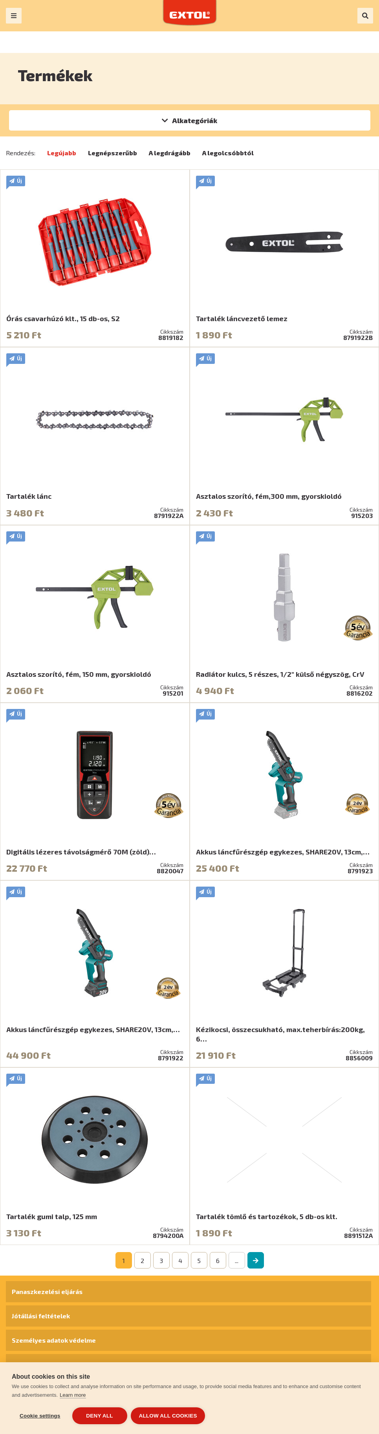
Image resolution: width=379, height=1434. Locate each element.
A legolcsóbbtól (228, 152)
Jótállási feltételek (41, 1315)
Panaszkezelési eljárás (47, 1291)
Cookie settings (40, 1416)
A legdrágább (169, 152)
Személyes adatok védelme (54, 1340)
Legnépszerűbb (112, 152)
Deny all (99, 1416)
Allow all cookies (168, 1416)
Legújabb (61, 152)
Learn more (73, 1395)
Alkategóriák (194, 120)
